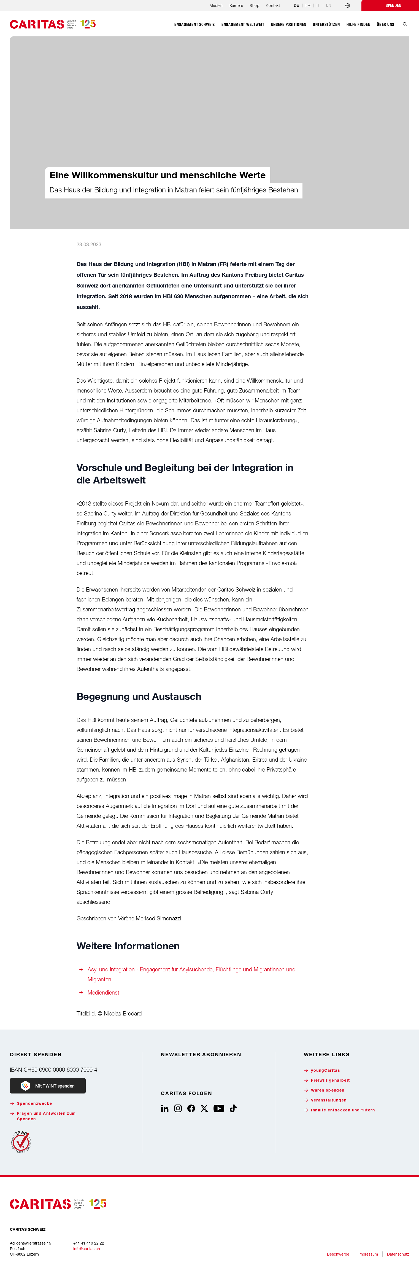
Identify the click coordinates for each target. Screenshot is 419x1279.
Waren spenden (324, 1090)
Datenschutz (398, 1254)
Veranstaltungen (325, 1100)
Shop (254, 5)
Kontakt (273, 5)
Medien (216, 5)
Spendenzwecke (31, 1103)
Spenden (393, 5)
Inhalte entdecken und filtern (339, 1110)
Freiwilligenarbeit (327, 1080)
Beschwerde (338, 1254)
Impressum (368, 1254)
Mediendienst (103, 992)
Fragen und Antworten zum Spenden (43, 1116)
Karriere (236, 5)
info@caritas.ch (86, 1248)
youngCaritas (322, 1070)
